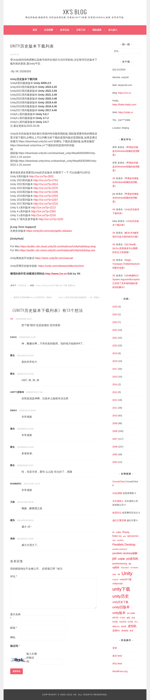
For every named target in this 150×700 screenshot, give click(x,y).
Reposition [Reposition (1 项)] (125, 568)
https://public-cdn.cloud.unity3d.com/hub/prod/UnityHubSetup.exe (57, 250)
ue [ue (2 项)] (119, 574)
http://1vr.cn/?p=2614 (46, 184)
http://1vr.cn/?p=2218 (43, 215)
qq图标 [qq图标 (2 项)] (116, 567)
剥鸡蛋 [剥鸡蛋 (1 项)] (115, 622)
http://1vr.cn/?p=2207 (46, 199)
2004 (114, 462)
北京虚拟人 (118, 501)
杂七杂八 (112, 30)
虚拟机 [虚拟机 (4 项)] (132, 626)
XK (11, 319)
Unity (38, 285)
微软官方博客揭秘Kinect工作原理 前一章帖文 (31, 297)
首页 (35, 30)
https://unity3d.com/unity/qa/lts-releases (49, 230)
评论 (13, 576)
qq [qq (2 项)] (129, 563)
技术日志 (64, 30)
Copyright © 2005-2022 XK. (60, 695)
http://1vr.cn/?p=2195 (46, 192)
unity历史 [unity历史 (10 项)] (120, 596)
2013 (114, 392)
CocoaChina (118, 481)
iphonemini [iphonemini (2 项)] (132, 536)
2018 (114, 361)
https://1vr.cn (124, 93)
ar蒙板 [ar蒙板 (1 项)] (118, 532)
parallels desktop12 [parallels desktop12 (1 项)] (119, 549)
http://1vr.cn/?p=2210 (46, 203)
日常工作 (80, 30)
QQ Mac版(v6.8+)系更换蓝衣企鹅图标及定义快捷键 (125, 248)
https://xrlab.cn (125, 112)
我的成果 (96, 30)
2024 (114, 314)
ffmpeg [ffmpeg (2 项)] (125, 532)
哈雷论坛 (116, 512)
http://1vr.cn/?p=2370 (46, 188)
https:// (115, 104)
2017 (114, 369)
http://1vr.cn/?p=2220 (51, 219)
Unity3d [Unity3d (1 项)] (115, 580)
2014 (114, 384)
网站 (12, 637)
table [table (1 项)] (114, 574)
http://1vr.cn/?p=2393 (43, 211)
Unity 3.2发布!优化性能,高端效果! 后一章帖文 (78, 297)
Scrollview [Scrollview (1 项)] (134, 568)
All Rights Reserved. (93, 695)
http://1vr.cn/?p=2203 (46, 195)
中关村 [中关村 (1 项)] (122, 618)
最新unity (71, 285)
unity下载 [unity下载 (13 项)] (121, 589)
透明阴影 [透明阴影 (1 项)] (124, 631)
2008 (114, 431)
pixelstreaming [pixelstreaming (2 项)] (119, 563)
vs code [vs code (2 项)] (131, 613)
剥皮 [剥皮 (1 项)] (133, 618)
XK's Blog (75, 11)
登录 (114, 648)
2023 (114, 322)
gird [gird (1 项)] (124, 536)
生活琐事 (48, 30)
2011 (114, 407)
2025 (114, 306)
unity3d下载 (53, 285)
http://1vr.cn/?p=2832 (41, 176)
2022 (114, 330)
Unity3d (44, 285)
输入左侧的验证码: (31, 657)
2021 (114, 337)
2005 (114, 454)
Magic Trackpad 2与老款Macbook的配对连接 (126, 264)
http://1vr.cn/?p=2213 (43, 207)
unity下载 (63, 285)
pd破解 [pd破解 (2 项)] (121, 559)
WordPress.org (119, 671)
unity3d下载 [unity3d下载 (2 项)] (126, 579)
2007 (114, 439)
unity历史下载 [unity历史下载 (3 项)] (120, 601)
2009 (114, 423)
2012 (114, 400)
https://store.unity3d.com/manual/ (54, 258)
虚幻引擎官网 (119, 520)
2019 (114, 353)
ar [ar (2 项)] (113, 532)
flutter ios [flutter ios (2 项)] (117, 536)
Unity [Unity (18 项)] (126, 573)
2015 (114, 376)
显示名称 (15, 616)
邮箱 (13, 627)
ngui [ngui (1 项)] (114, 540)
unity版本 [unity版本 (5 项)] (119, 613)
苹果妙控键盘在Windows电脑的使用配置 (126, 151)
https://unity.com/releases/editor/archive (61, 266)
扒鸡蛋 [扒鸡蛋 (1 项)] (130, 622)
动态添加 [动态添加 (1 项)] (122, 622)
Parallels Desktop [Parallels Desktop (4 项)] (123, 544)
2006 (114, 446)
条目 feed (117, 655)
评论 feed (117, 663)
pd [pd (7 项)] (114, 558)
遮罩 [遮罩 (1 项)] (131, 631)
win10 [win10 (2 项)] (115, 617)
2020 (114, 345)
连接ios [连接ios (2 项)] (116, 630)
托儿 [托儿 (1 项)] (136, 622)
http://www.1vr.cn (56, 273)
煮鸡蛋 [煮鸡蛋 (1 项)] (123, 626)
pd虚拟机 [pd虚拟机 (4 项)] (132, 558)
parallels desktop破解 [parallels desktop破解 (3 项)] (125, 553)
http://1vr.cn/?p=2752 (46, 180)
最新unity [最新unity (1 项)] (116, 626)
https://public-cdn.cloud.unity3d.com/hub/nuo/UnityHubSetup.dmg (58, 246)
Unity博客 (117, 493)
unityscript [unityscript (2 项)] (117, 583)
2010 (114, 415)
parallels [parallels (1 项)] (120, 540)
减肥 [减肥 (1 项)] (128, 618)
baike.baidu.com (127, 104)
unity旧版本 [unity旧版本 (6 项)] (121, 607)
